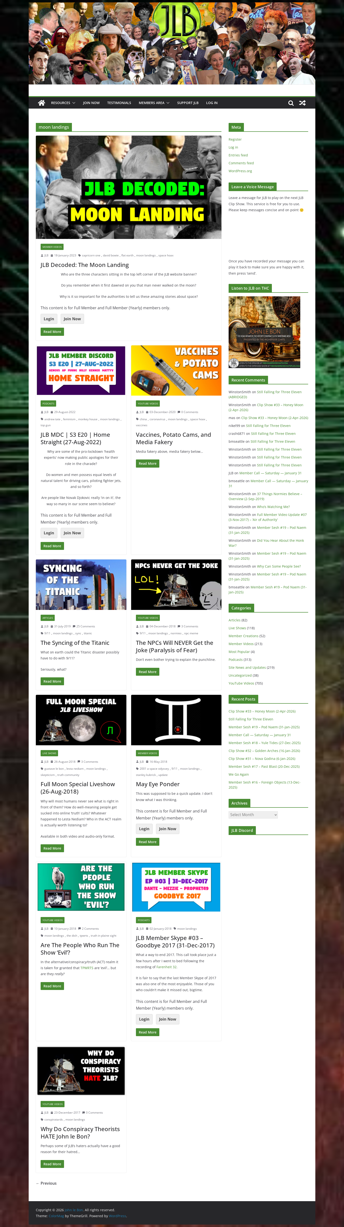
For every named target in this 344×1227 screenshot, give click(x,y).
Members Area (151, 102)
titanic (88, 633)
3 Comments (187, 626)
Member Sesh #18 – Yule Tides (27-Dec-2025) (265, 743)
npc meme (191, 633)
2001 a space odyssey (154, 769)
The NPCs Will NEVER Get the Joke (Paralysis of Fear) (174, 646)
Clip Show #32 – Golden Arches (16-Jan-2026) (264, 750)
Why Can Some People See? (279, 566)
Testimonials (119, 102)
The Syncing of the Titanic (75, 643)
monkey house (87, 419)
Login (49, 318)
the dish (72, 936)
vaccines (141, 425)
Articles (48, 617)
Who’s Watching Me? (273, 506)
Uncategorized (240, 675)
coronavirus (157, 419)
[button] (72, 102)
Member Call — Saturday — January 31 (270, 473)
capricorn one (91, 255)
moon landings (146, 255)
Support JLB (188, 102)
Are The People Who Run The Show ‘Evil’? (80, 948)
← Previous (46, 1183)
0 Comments (187, 412)
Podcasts (48, 403)
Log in (233, 147)
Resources (60, 102)
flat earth (127, 255)
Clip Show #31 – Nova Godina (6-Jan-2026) (262, 758)
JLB (46, 255)
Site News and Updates (247, 667)
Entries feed (238, 155)
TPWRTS (87, 968)
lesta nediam (75, 769)
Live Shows (49, 753)
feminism (69, 419)
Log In (212, 102)
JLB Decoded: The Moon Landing (85, 265)
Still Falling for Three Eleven (268, 425)
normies (176, 633)
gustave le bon (54, 769)
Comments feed (241, 163)
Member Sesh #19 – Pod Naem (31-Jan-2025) (264, 727)
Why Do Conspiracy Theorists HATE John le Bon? (80, 1132)
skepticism (48, 775)
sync (78, 633)
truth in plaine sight (103, 936)
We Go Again (239, 774)
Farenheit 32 (166, 967)
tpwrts (84, 936)
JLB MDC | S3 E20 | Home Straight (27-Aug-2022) (75, 438)
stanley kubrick (146, 775)
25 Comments (84, 626)
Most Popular (239, 651)
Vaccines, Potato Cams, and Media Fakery (173, 438)
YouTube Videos (148, 403)
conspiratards (53, 1119)
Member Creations (243, 636)
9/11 (47, 633)
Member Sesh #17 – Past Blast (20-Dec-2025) (264, 766)
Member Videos (52, 247)
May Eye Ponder (158, 784)
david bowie (111, 255)
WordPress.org (240, 171)
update (163, 775)
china (143, 419)
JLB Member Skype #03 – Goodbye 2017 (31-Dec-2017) (175, 941)
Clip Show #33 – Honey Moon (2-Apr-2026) (274, 417)
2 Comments (88, 929)
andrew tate (52, 419)
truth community (68, 775)
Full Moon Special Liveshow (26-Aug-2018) (78, 787)
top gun (46, 425)
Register (235, 139)
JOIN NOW (91, 102)
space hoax (165, 255)
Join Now (72, 318)
